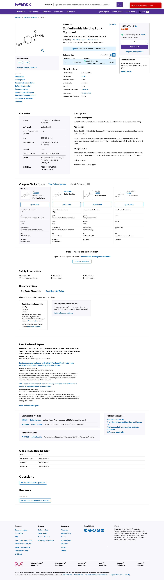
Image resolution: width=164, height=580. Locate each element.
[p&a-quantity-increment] (146, 41)
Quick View (34, 204)
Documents (32, 321)
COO (27, 62)
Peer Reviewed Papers (24, 92)
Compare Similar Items (24, 83)
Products (17, 17)
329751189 (85, 90)
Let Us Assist (126, 71)
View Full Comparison (57, 184)
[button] (103, 12)
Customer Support (33, 326)
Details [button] (143, 35)
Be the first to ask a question (33, 482)
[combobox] (83, 4)
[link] (25, 530)
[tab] (19, 17)
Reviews (18, 101)
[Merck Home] (23, 4)
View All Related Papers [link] (29, 405)
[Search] (120, 4)
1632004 (25, 420)
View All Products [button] (82, 261)
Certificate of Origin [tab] (55, 291)
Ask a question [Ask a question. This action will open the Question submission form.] (93, 40)
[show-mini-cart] (144, 11)
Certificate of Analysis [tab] (30, 291)
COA (20, 62)
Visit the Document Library (63, 313)
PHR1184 (25, 437)
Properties (19, 76)
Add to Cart (134, 47)
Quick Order (130, 12)
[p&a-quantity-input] (134, 42)
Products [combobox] (47, 5)
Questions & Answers (24, 98)
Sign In (74, 49)
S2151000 (25, 424)
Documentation (21, 89)
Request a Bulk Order (134, 52)
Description (20, 80)
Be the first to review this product (36, 500)
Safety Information (23, 86)
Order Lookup (117, 12)
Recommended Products (25, 95)
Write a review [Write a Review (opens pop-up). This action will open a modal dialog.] (81, 40)
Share (112, 24)
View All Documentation (27, 68)
